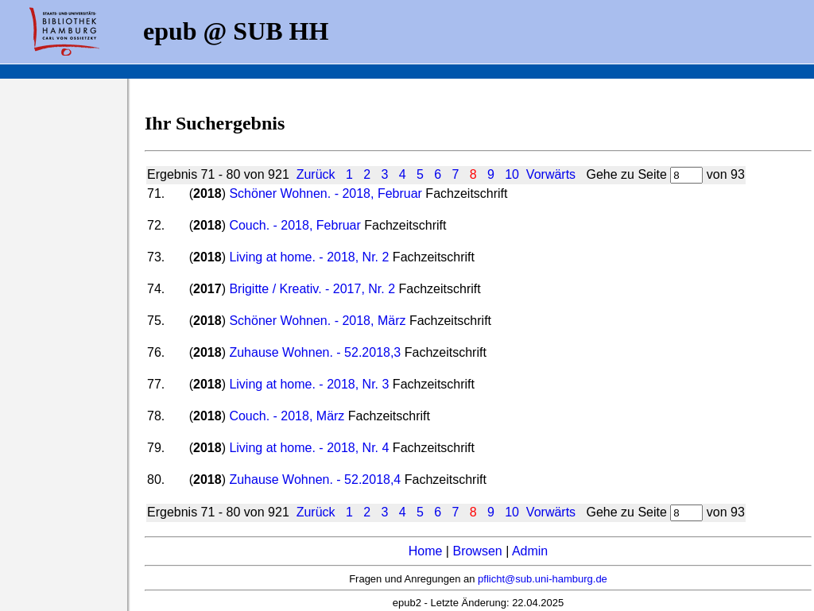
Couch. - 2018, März (286, 416)
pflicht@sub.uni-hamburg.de (542, 579)
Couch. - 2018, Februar (294, 225)
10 (512, 174)
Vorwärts (551, 174)
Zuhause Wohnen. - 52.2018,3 (315, 352)
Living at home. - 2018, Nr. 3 (309, 384)
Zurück (316, 174)
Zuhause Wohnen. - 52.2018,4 (315, 479)
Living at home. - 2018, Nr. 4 (309, 447)
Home (426, 551)
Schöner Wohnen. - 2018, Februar (325, 193)
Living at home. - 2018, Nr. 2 (309, 257)
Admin (530, 551)
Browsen (477, 551)
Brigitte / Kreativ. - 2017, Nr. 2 (312, 289)
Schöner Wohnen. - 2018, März (317, 320)
